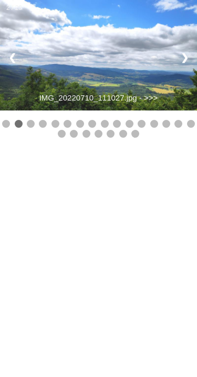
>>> (151, 97)
